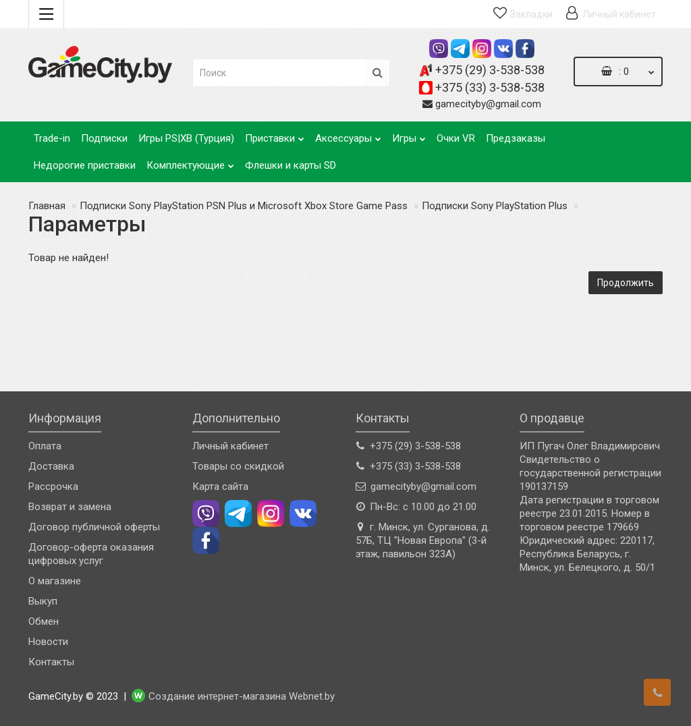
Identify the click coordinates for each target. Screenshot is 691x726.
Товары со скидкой (238, 466)
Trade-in (52, 138)
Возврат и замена (69, 507)
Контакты (51, 662)
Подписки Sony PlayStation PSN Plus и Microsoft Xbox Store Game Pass (244, 206)
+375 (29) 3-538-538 (490, 70)
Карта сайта (220, 486)
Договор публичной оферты (94, 527)
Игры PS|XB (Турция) (186, 138)
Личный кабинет (230, 446)
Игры (409, 134)
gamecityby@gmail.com (488, 104)
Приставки (274, 134)
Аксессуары (348, 134)
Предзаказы (515, 138)
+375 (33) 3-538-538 (490, 87)
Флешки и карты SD (290, 165)
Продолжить (625, 282)
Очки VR (456, 138)
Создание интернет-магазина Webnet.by (241, 697)
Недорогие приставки (85, 165)
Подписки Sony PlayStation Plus (495, 206)
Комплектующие (190, 161)
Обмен (43, 621)
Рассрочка (53, 486)
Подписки (104, 138)
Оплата (44, 446)
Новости (48, 642)
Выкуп (42, 601)
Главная (46, 206)
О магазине (54, 581)
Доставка (51, 466)
